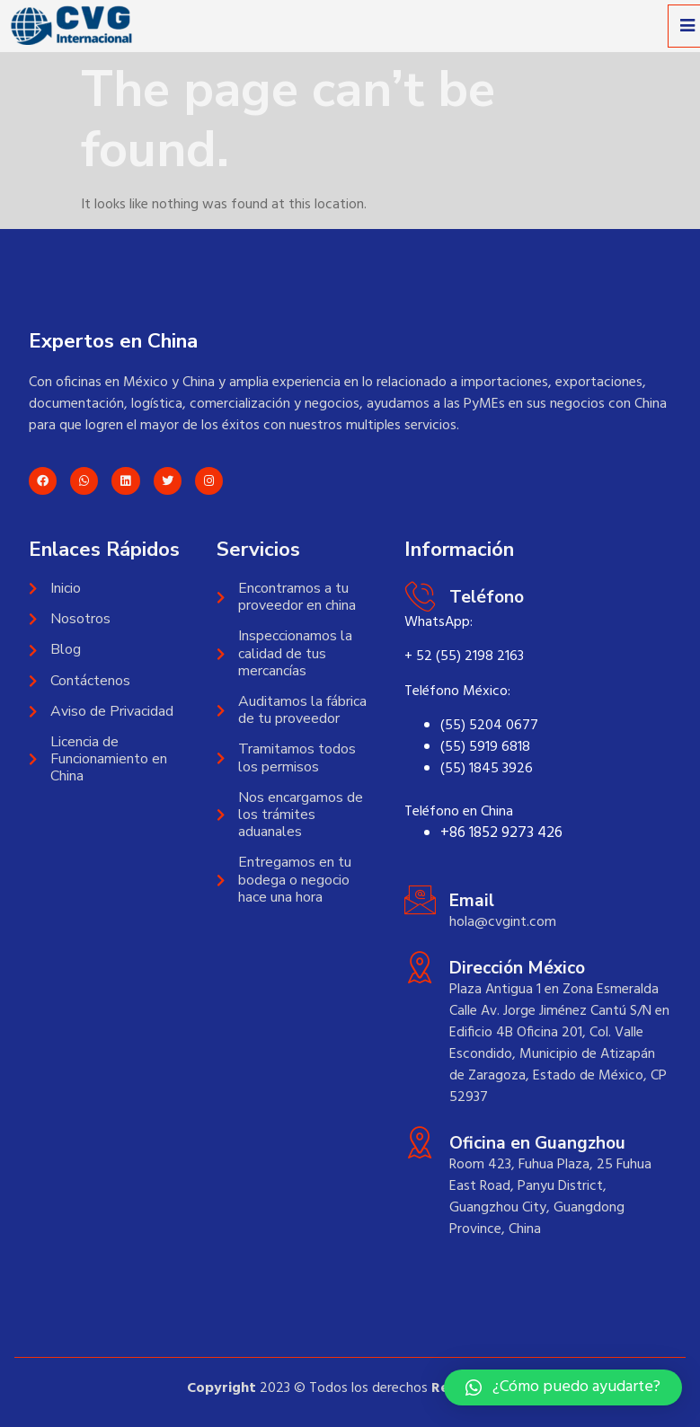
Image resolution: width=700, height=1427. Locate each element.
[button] (563, 1387)
